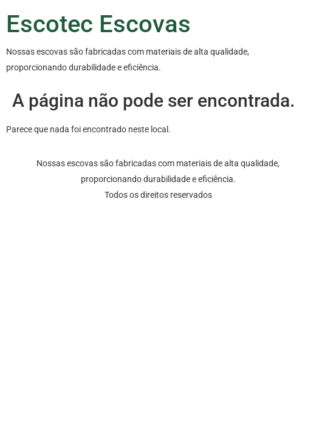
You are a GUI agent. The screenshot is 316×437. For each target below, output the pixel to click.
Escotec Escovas (98, 24)
